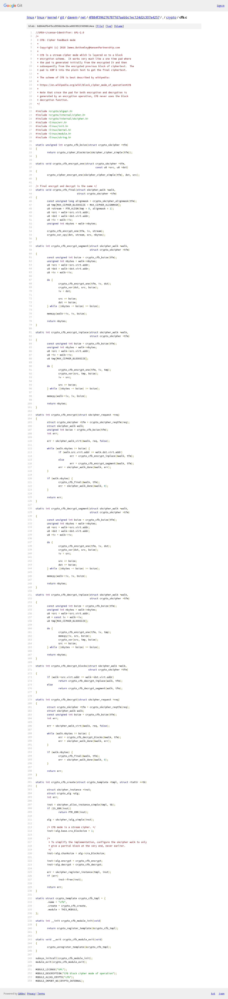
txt (213, 993)
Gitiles (21, 993)
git (62, 17)
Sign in (220, 5)
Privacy (31, 993)
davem (72, 17)
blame (119, 26)
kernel (52, 17)
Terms (41, 993)
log (109, 26)
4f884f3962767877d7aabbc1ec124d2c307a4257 (124, 17)
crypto (171, 17)
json (221, 993)
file (100, 26)
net (83, 17)
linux (30, 17)
